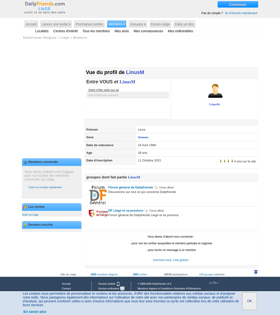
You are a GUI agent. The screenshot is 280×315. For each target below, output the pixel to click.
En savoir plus (34, 312)
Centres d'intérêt (65, 31)
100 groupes (206, 274)
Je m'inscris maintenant (241, 13)
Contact (66, 288)
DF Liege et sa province (125, 210)
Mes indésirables (180, 31)
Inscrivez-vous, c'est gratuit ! (171, 260)
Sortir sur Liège (30, 215)
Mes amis (122, 31)
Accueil (31, 24)
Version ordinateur (111, 288)
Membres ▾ (116, 24)
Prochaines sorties (89, 24)
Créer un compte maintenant (45, 187)
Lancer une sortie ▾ (56, 24)
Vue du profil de (115, 72)
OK (249, 301)
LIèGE (45, 9)
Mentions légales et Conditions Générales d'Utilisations (169, 288)
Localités (42, 31)
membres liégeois (104, 274)
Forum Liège (160, 24)
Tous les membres (96, 31)
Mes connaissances (148, 31)
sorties (140, 274)
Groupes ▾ (138, 24)
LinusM (127, 81)
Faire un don (184, 24)
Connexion (237, 4)
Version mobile (109, 284)
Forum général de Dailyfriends (130, 187)
